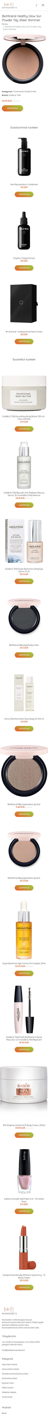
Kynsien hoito (8, 1383)
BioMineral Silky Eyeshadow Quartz (24, 878)
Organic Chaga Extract (24, 258)
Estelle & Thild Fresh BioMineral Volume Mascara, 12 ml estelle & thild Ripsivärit (24, 1038)
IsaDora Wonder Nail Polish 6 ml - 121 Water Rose (24, 1200)
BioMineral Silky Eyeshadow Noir (24, 645)
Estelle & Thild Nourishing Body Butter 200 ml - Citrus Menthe (24, 417)
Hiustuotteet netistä (10, 1369)
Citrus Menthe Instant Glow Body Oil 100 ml (24, 719)
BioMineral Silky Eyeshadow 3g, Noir (24, 804)
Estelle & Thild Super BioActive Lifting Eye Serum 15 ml (24, 570)
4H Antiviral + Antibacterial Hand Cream (24, 331)
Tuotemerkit (18, 91)
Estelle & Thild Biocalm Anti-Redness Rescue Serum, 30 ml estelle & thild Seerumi (24, 494)
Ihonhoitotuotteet (9, 1378)
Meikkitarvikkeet (9, 1392)
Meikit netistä (7, 1387)
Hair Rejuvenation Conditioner (24, 184)
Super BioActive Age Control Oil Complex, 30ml (24, 963)
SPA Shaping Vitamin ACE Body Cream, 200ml (24, 1125)
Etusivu (5, 24)
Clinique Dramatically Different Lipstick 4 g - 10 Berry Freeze (24, 1276)
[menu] (43, 5)
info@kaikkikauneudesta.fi (13, 1350)
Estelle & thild (30, 91)
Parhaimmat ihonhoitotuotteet (15, 1374)
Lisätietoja (12, 108)
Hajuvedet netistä (9, 1364)
